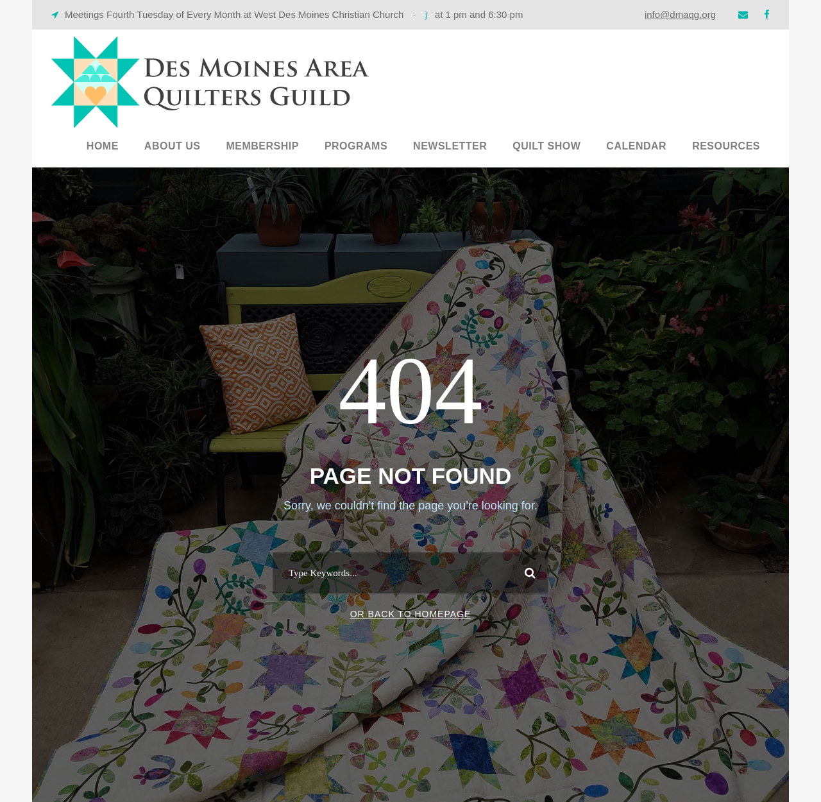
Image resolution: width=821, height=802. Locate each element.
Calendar (636, 146)
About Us (172, 146)
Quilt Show (546, 146)
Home (103, 146)
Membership (262, 146)
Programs (356, 146)
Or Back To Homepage (410, 614)
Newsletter (450, 146)
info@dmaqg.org (680, 14)
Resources (726, 146)
